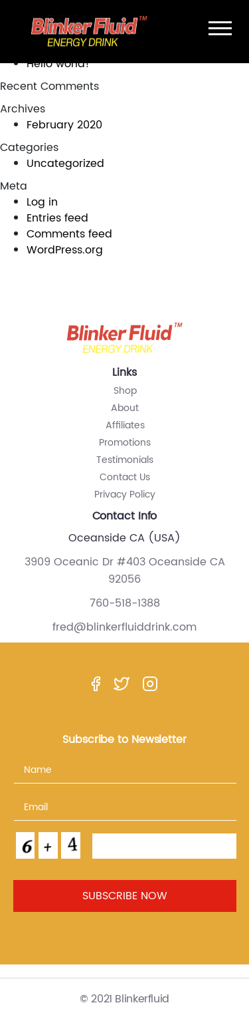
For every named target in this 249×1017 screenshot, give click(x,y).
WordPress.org (65, 250)
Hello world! (58, 64)
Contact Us (125, 477)
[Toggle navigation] (220, 28)
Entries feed (57, 218)
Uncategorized (65, 163)
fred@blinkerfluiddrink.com (124, 628)
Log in (42, 202)
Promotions (125, 442)
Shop (125, 390)
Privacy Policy (124, 494)
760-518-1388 (125, 604)
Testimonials (124, 460)
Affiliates (125, 425)
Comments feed (69, 234)
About (125, 408)
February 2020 (64, 125)
